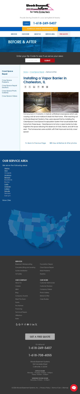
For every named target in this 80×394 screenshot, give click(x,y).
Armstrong (7, 175)
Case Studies (44, 299)
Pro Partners (19, 306)
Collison (7, 189)
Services (14, 34)
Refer (17, 319)
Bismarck (7, 177)
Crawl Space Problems (7, 81)
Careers (17, 286)
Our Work (25, 34)
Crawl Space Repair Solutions (9, 86)
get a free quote (40, 336)
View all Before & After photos (63, 143)
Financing (18, 309)
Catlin (6, 184)
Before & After (44, 296)
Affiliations (18, 315)
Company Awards (21, 296)
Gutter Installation (21, 271)
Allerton (7, 168)
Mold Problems (45, 271)
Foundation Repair (46, 264)
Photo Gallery (44, 292)
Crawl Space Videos (9, 96)
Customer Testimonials (47, 283)
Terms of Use (56, 388)
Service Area (50, 34)
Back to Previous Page (35, 143)
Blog (16, 292)
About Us (37, 34)
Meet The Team (20, 299)
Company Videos (46, 289)
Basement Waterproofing (23, 264)
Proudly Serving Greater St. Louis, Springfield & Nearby (40, 17)
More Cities (6, 200)
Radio (17, 302)
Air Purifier (18, 274)
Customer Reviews (46, 286)
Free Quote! (64, 34)
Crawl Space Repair (7, 72)
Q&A (17, 289)
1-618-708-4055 (40, 354)
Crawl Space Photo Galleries (9, 92)
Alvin (6, 171)
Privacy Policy (45, 388)
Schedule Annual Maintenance (40, 29)
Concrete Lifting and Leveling (25, 267)
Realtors (42, 274)
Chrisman (7, 187)
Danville (7, 191)
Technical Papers (21, 312)
